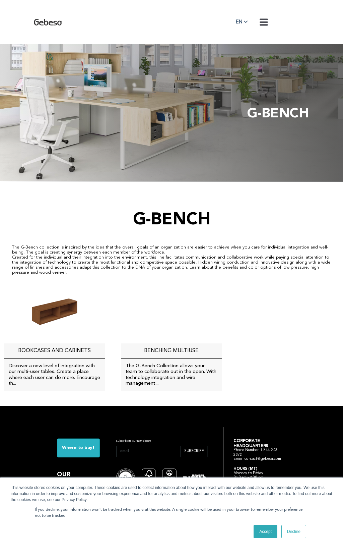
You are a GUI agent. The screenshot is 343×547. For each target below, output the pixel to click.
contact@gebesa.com (263, 459)
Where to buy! (78, 447)
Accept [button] (265, 531)
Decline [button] (293, 531)
